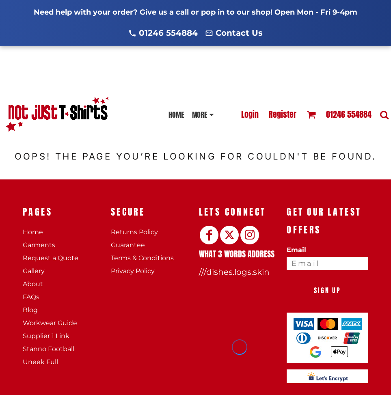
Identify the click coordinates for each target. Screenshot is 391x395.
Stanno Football (48, 349)
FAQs (31, 297)
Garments (39, 245)
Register (282, 114)
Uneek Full (40, 362)
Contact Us (239, 33)
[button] (311, 114)
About (33, 284)
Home (33, 232)
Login (250, 114)
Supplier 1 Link (46, 336)
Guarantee (128, 245)
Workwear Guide (50, 323)
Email (296, 250)
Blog (30, 310)
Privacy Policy (133, 271)
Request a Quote (50, 258)
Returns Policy (134, 232)
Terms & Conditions (142, 258)
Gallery (34, 271)
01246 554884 (168, 33)
